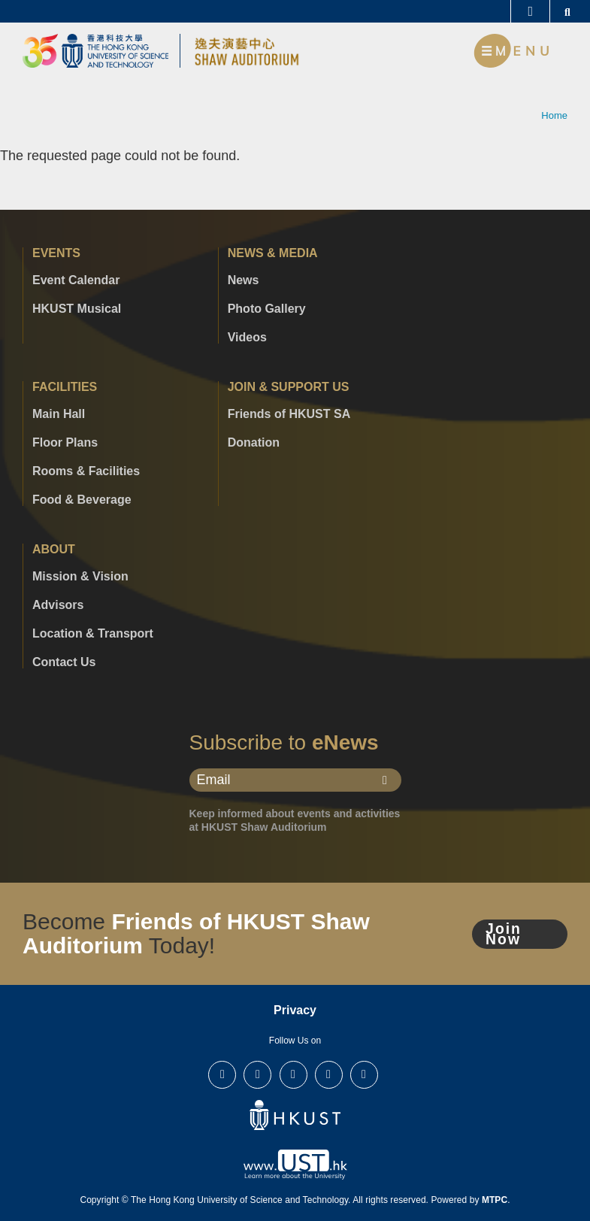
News (243, 280)
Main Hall (58, 414)
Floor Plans (65, 443)
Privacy (295, 1010)
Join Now (504, 933)
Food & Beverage (82, 500)
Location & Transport (92, 634)
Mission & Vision (80, 577)
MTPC (494, 1200)
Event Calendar (76, 280)
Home (554, 115)
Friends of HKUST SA (289, 414)
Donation (254, 443)
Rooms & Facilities (86, 471)
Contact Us (63, 662)
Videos (247, 338)
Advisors (57, 605)
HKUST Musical (76, 309)
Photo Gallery (267, 309)
